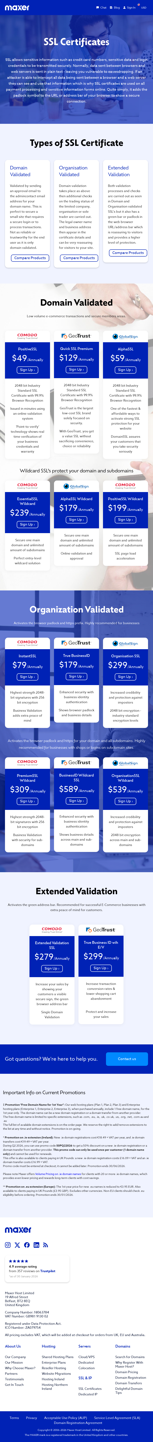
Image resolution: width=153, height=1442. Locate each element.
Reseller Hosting (54, 1368)
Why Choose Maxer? (20, 1368)
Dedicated (86, 1362)
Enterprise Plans (54, 1362)
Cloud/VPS (86, 1357)
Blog (115, 7)
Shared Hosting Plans (58, 1357)
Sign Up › (27, 370)
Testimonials (14, 1379)
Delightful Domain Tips (128, 1390)
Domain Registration (130, 1377)
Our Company (15, 1357)
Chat (101, 7)
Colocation (86, 1368)
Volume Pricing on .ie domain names (58, 1174)
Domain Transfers (128, 1383)
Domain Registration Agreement (78, 1423)
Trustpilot (47, 1271)
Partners (11, 1373)
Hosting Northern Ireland (55, 1386)
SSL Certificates (90, 1388)
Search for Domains (130, 1357)
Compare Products (30, 258)
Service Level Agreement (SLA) (117, 1418)
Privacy (31, 1418)
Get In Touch (14, 1384)
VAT (37, 1335)
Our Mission (14, 1362)
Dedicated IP (87, 1394)
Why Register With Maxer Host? (129, 1364)
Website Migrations (56, 1373)
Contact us (127, 1059)
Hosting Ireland (53, 1379)
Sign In (129, 7)
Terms (14, 1418)
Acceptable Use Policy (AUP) (65, 1418)
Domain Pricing (126, 1372)
